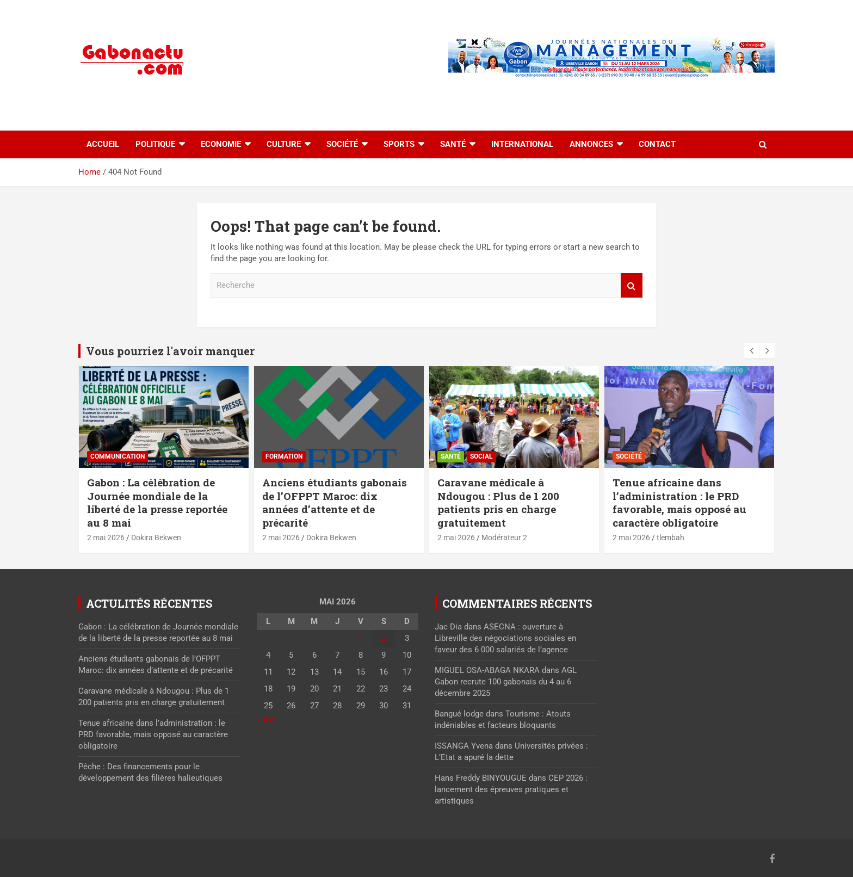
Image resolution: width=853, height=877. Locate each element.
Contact (657, 144)
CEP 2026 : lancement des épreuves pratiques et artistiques (511, 789)
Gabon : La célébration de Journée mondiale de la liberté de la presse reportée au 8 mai (157, 502)
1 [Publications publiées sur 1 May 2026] (360, 638)
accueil (102, 144)
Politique (155, 144)
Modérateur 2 (504, 537)
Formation (283, 456)
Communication (117, 456)
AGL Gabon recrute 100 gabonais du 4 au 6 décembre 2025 (506, 681)
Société (342, 144)
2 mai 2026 (106, 537)
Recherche (631, 285)
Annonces (591, 144)
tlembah (670, 537)
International (522, 144)
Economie (221, 144)
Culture (284, 144)
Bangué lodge (459, 714)
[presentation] (751, 351)
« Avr (266, 720)
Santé (453, 144)
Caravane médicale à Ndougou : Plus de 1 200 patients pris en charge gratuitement (498, 502)
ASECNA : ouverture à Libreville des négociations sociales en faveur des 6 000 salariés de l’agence (505, 638)
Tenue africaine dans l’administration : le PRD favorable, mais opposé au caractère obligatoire (679, 502)
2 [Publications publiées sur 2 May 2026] (383, 638)
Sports (399, 144)
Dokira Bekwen (156, 537)
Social (481, 456)
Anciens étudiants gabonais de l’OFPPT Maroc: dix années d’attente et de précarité (334, 502)
